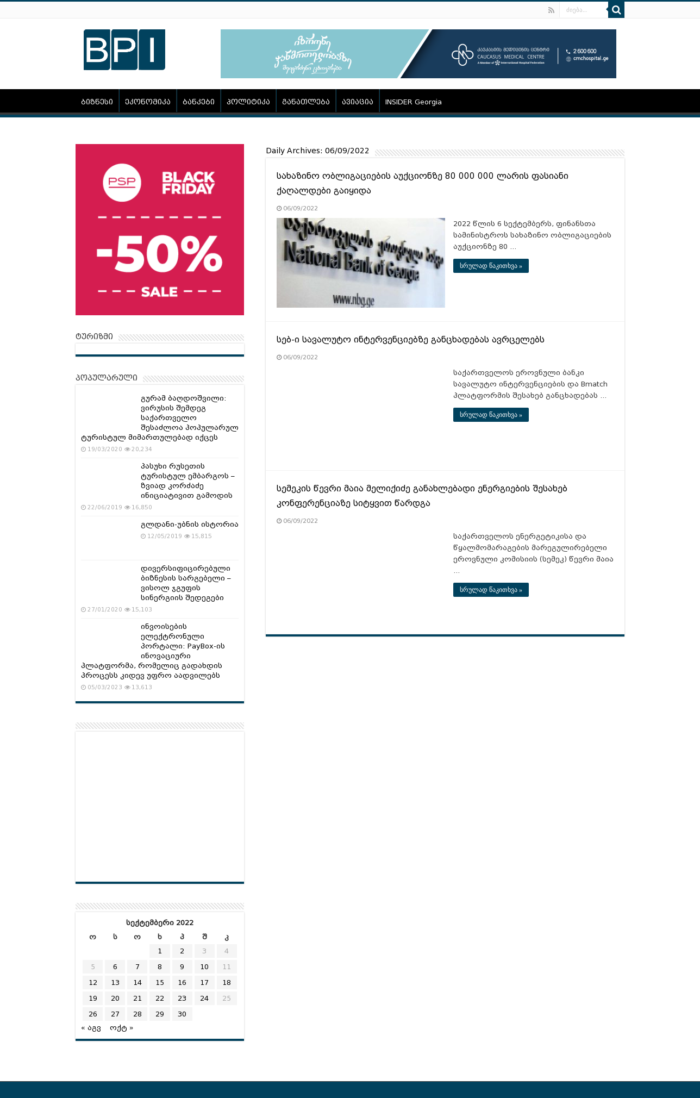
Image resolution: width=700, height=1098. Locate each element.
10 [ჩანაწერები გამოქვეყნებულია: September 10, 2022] (204, 966)
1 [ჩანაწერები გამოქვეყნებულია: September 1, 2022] (160, 951)
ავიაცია (357, 102)
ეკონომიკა (148, 102)
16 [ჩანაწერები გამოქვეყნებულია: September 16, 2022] (182, 982)
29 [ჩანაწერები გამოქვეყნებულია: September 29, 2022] (159, 1014)
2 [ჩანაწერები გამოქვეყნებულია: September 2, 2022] (182, 951)
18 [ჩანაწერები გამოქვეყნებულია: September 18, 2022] (226, 982)
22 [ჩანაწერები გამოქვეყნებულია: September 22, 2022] (159, 998)
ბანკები (199, 102)
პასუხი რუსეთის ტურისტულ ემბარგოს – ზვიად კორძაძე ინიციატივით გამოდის (188, 480)
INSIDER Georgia (413, 102)
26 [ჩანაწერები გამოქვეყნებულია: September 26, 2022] (93, 1014)
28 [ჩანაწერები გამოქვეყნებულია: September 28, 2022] (137, 1014)
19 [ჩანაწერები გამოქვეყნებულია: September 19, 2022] (93, 998)
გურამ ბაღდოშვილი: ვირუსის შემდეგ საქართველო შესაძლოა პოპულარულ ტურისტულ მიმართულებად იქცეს (160, 418)
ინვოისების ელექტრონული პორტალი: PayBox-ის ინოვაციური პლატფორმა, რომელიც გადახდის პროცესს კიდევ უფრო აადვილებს (153, 651)
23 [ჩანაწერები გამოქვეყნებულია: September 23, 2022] (182, 998)
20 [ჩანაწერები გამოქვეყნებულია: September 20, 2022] (115, 998)
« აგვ (91, 1027)
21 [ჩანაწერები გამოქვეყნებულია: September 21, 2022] (137, 998)
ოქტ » (122, 1027)
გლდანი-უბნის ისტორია (190, 524)
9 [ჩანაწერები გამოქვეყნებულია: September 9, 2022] (182, 966)
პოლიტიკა (248, 102)
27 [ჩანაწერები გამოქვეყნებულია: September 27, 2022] (115, 1014)
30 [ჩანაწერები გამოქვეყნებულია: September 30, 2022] (182, 1014)
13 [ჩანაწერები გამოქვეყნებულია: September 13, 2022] (115, 982)
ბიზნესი (97, 102)
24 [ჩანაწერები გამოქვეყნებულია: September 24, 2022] (204, 998)
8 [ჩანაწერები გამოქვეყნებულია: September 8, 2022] (160, 966)
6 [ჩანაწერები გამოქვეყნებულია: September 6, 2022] (115, 966)
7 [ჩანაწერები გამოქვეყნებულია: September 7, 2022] (137, 966)
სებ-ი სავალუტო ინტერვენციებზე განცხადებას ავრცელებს (411, 340)
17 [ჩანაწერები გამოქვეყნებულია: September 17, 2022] (204, 982)
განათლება (306, 102)
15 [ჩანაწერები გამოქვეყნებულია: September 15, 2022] (159, 982)
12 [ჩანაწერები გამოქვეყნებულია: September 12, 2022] (93, 982)
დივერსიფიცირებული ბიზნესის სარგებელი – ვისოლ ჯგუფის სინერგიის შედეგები (186, 583)
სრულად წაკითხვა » (491, 266)
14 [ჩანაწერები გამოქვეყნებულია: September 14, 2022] (137, 982)
